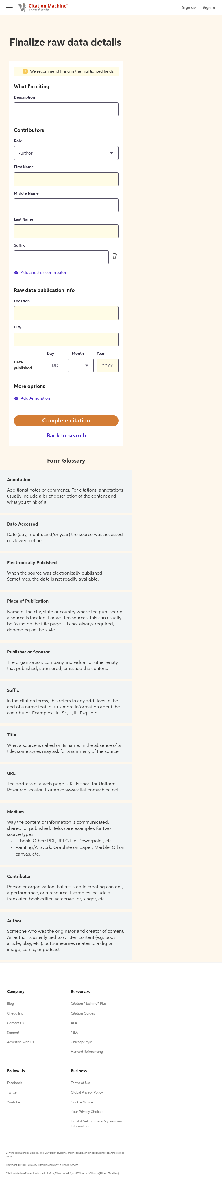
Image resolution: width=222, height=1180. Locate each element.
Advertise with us (20, 1042)
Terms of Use (81, 1083)
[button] (66, 153)
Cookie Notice (82, 1102)
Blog (10, 1004)
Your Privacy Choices (87, 1112)
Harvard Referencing (87, 1052)
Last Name (23, 219)
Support (13, 1033)
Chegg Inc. (15, 1013)
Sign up (189, 7)
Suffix (19, 245)
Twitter (12, 1092)
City (17, 327)
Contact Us (15, 1023)
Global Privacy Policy (87, 1092)
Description (24, 97)
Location (22, 301)
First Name (24, 167)
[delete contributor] (115, 256)
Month (78, 354)
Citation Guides (83, 1013)
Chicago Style (81, 1042)
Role (18, 141)
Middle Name (26, 193)
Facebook (14, 1083)
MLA (74, 1033)
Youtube (13, 1102)
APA (74, 1023)
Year (101, 354)
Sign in (209, 7)
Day (50, 354)
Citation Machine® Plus (88, 1004)
